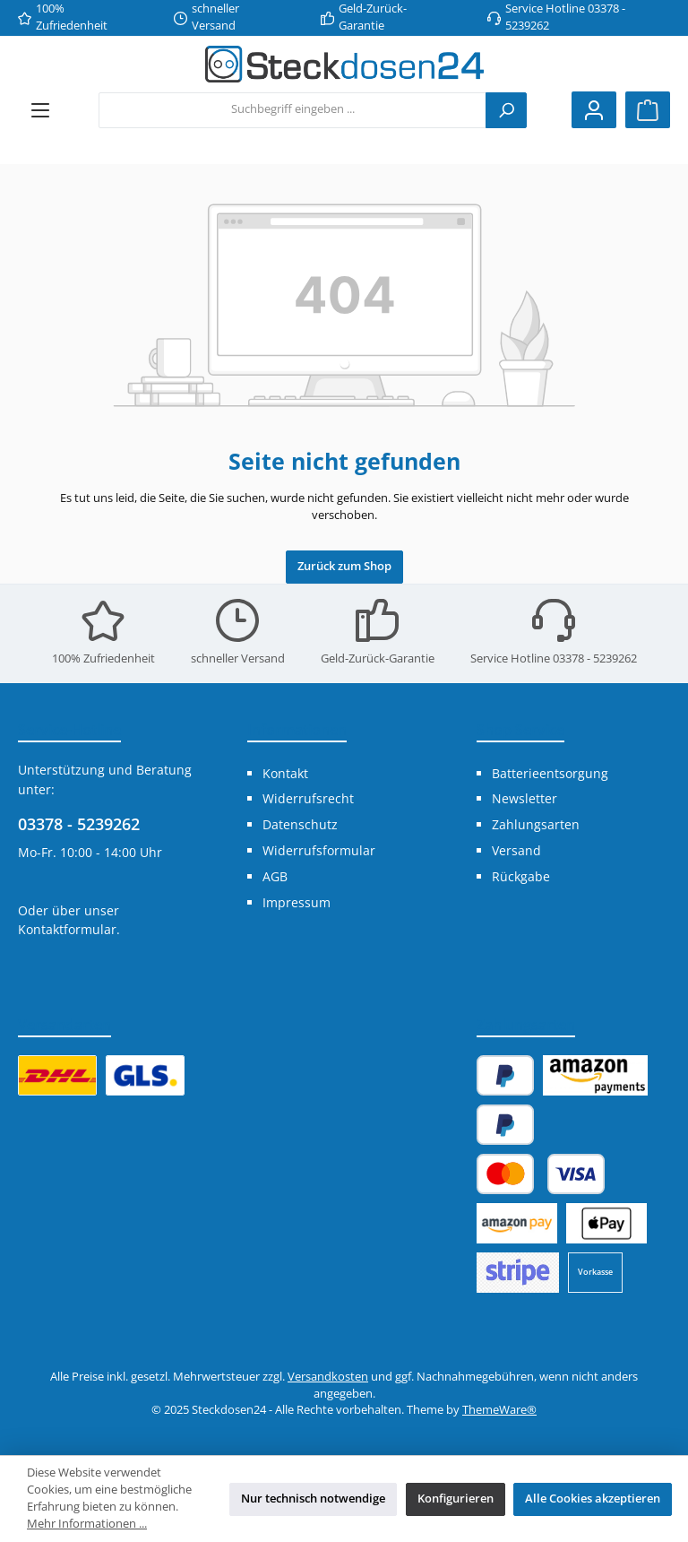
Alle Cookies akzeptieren (592, 1498)
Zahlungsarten (536, 824)
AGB (275, 876)
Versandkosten (328, 1376)
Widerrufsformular (318, 850)
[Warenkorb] (647, 109)
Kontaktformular (67, 929)
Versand (516, 850)
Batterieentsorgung (550, 773)
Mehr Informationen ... (87, 1523)
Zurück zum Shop (344, 566)
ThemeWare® (499, 1409)
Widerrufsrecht (308, 798)
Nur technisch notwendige (313, 1498)
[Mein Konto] (594, 109)
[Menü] (40, 109)
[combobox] (292, 110)
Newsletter (524, 798)
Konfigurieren (455, 1498)
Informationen (297, 730)
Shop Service (520, 730)
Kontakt (285, 773)
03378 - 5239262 (79, 824)
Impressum (296, 902)
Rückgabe (521, 876)
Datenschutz (300, 824)
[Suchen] (506, 110)
